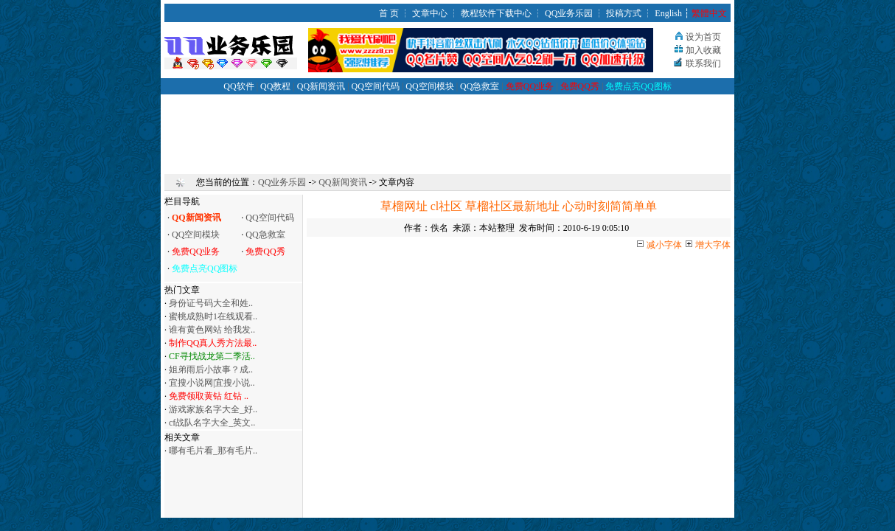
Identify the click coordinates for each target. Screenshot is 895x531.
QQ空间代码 (376, 86)
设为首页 (703, 37)
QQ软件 (238, 86)
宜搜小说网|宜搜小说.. (211, 383)
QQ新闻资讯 (321, 86)
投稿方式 (623, 13)
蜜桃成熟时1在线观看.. (213, 316)
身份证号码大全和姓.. (211, 303)
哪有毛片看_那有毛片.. (213, 450)
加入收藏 (703, 50)
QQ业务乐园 (569, 13)
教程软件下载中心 (496, 13)
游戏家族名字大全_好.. (213, 409)
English (668, 13)
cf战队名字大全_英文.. (212, 422)
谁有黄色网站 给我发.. (212, 329)
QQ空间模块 (429, 86)
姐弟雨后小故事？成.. (211, 369)
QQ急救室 (479, 86)
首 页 (389, 13)
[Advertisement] (447, 127)
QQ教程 (275, 86)
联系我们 (703, 63)
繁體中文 (709, 13)
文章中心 (430, 13)
